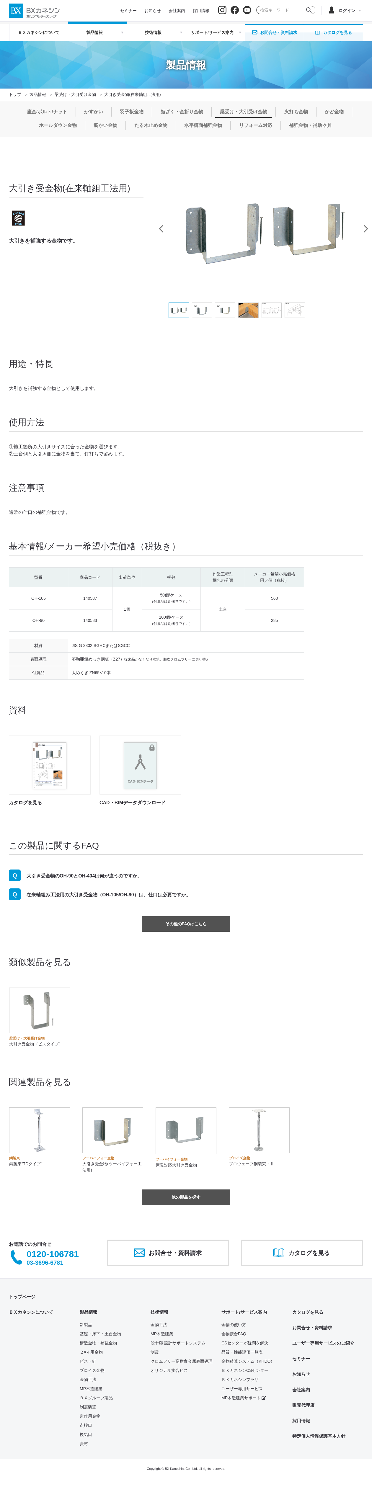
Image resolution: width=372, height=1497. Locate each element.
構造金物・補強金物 (98, 1343)
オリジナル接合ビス (169, 1370)
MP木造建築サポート (243, 1397)
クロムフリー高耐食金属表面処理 (182, 1361)
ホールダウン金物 (58, 125)
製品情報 (38, 94)
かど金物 (334, 111)
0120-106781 (53, 1254)
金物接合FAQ (233, 1333)
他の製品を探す (186, 1197)
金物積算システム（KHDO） (248, 1361)
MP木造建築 (91, 1388)
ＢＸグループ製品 (96, 1397)
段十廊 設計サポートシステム (178, 1343)
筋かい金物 (105, 125)
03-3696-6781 (45, 1262)
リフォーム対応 (255, 125)
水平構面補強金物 (203, 125)
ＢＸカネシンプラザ (240, 1379)
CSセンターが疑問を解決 (244, 1343)
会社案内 (301, 1389)
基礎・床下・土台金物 (100, 1333)
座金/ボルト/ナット (47, 111)
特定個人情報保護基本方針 (318, 1436)
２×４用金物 (91, 1352)
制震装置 (88, 1407)
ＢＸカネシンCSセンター (244, 1370)
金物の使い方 (233, 1324)
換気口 (86, 1434)
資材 (84, 1443)
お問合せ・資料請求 (312, 1327)
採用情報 (301, 1420)
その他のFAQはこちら (186, 923)
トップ (15, 94)
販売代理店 (303, 1405)
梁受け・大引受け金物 (75, 94)
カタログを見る (307, 1312)
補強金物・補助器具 (310, 125)
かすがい (93, 111)
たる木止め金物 (150, 125)
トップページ (22, 1296)
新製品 (86, 1324)
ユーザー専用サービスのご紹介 (323, 1343)
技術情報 (159, 1312)
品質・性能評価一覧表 (242, 1352)
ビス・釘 (88, 1361)
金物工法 (88, 1379)
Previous (161, 229)
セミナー (301, 1358)
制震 (155, 1352)
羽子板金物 (131, 111)
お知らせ (301, 1374)
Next (365, 229)
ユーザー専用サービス (242, 1388)
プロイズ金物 (92, 1370)
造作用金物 (90, 1416)
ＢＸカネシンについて (38, 32)
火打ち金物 (296, 111)
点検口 (86, 1425)
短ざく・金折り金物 (182, 111)
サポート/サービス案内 (244, 1312)
